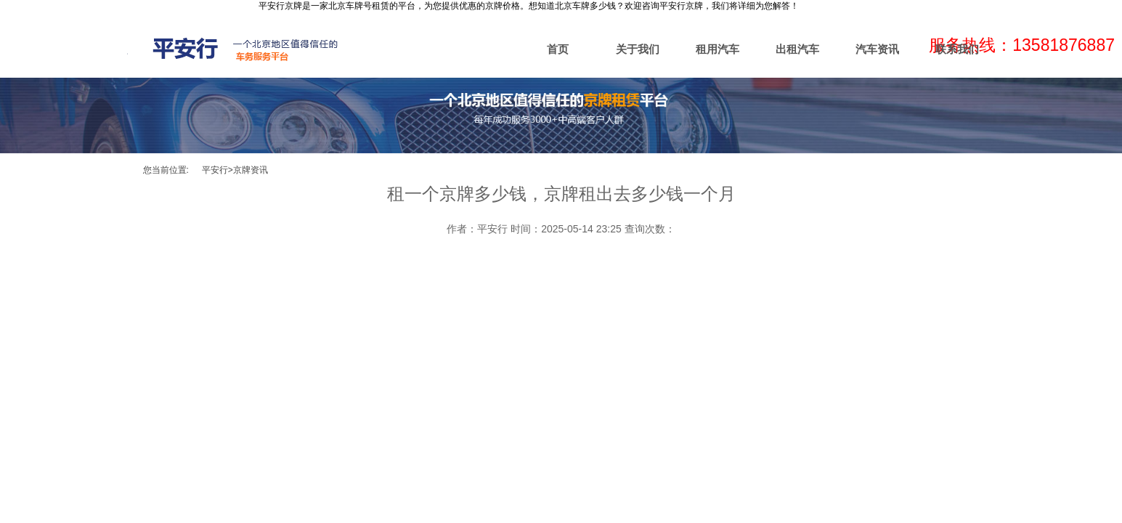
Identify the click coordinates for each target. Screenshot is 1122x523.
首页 (558, 49)
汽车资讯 (877, 49)
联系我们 (957, 49)
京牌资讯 (250, 170)
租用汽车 (717, 49)
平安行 (215, 170)
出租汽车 (797, 49)
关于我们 (637, 49)
